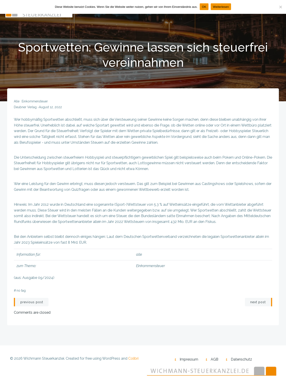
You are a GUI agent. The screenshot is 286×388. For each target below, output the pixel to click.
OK (204, 6)
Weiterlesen (221, 6)
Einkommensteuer (35, 101)
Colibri (133, 358)
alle (16, 101)
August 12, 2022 (50, 107)
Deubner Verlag (25, 107)
